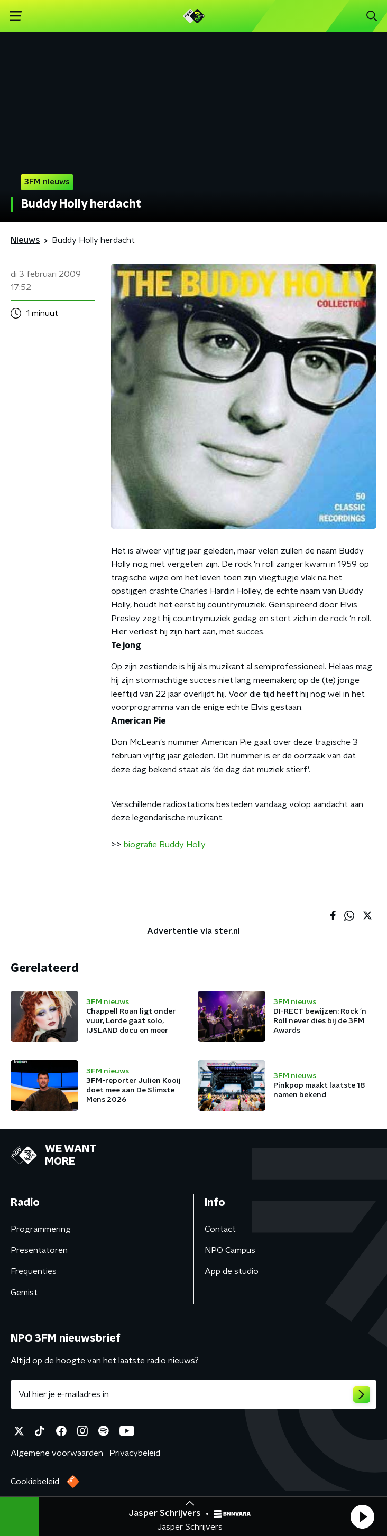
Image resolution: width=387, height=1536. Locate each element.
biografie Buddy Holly (165, 844)
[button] (362, 1516)
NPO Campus (230, 1250)
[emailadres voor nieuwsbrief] (193, 1394)
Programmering (41, 1229)
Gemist (24, 1292)
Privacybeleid (134, 1453)
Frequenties (34, 1271)
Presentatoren (39, 1250)
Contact (220, 1229)
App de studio (232, 1271)
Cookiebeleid (35, 1481)
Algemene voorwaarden (57, 1453)
